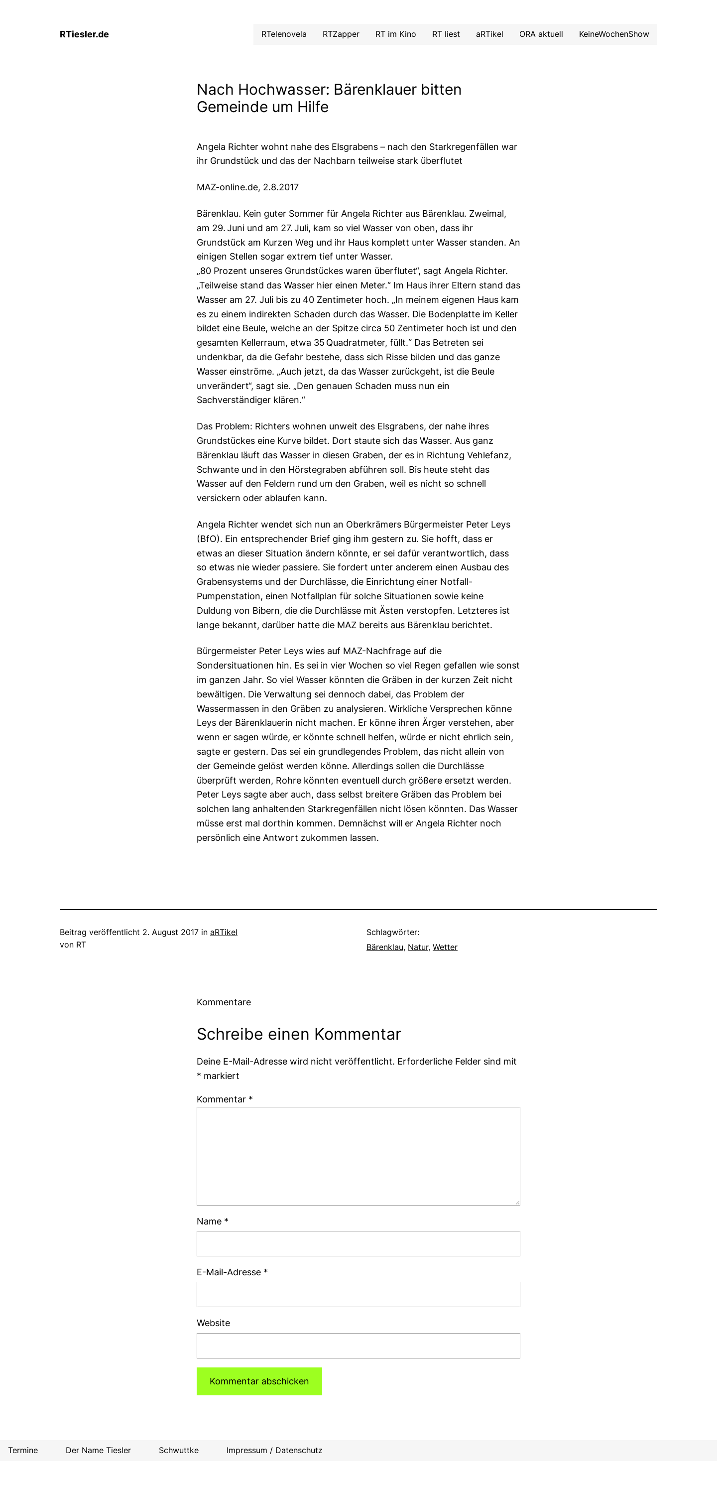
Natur (418, 947)
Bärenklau (384, 947)
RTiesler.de (84, 34)
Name (213, 1221)
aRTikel (224, 932)
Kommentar (225, 1099)
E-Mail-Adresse (232, 1272)
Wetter (445, 947)
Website (213, 1323)
